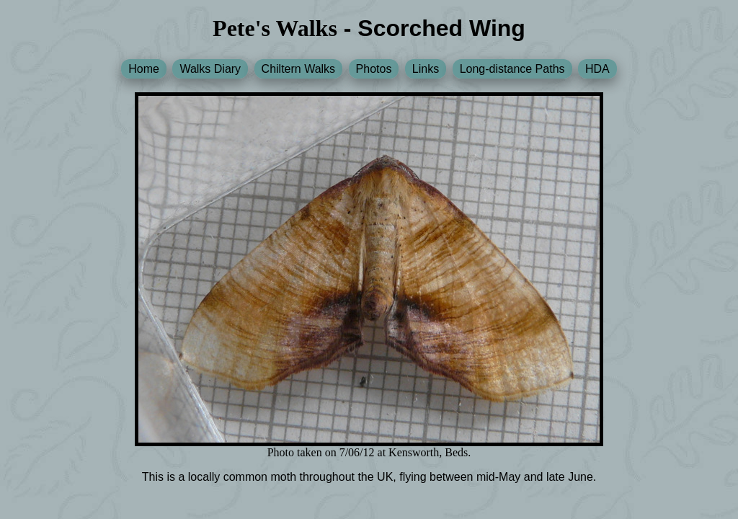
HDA (597, 69)
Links (425, 69)
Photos (374, 69)
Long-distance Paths (512, 69)
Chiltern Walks (299, 69)
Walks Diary (210, 69)
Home (143, 69)
